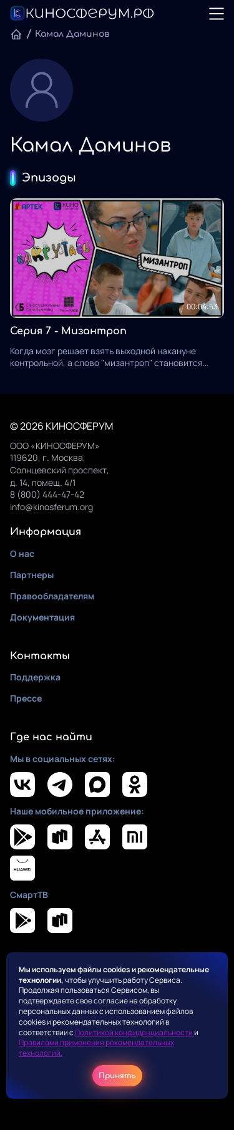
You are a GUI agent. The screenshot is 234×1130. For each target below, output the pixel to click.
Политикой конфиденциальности (134, 1032)
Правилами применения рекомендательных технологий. (96, 1047)
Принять (117, 1075)
